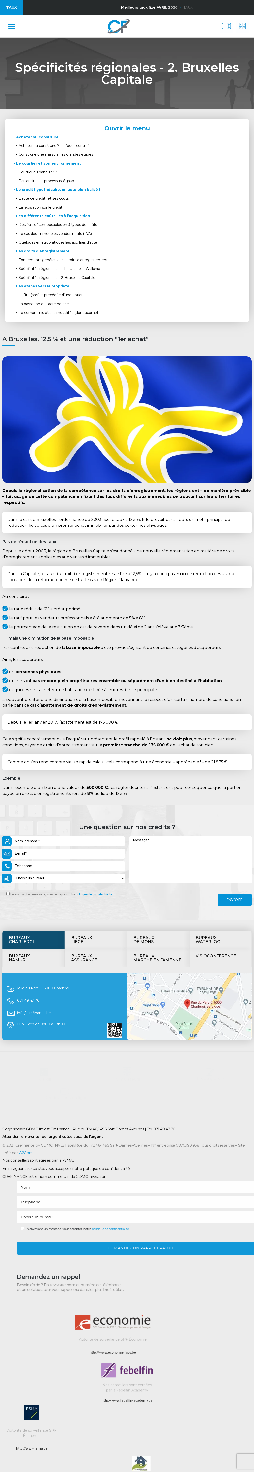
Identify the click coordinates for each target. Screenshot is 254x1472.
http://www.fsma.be (32, 1448)
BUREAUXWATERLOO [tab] (208, 827)
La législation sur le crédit (40, 207)
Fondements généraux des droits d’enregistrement (63, 260)
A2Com (26, 1206)
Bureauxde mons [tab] (143, 827)
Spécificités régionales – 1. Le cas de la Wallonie (59, 268)
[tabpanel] (127, 894)
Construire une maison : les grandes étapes (56, 154)
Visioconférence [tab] (216, 843)
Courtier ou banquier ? (38, 172)
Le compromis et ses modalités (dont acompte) (60, 312)
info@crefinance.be (34, 900)
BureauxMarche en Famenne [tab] (157, 845)
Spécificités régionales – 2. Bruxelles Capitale (57, 277)
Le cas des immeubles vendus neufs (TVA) (55, 233)
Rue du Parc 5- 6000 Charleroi (43, 876)
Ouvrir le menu (127, 128)
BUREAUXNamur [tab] (19, 845)
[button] (11, 26)
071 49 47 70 (28, 888)
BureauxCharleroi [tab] (21, 827)
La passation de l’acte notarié (44, 304)
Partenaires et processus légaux (46, 181)
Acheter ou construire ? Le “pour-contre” (54, 145)
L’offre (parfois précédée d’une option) (52, 295)
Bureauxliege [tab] (81, 827)
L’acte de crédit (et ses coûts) (44, 198)
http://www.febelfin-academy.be (127, 1441)
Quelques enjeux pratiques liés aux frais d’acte (58, 242)
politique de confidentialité (106, 1222)
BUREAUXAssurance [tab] (84, 845)
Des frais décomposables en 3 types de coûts (58, 224)
